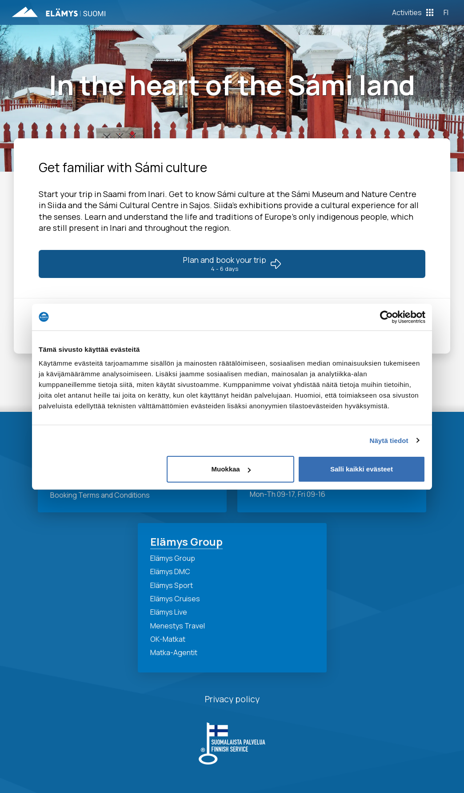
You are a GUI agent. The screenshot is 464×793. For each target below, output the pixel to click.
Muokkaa (231, 469)
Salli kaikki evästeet (361, 469)
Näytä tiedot (389, 440)
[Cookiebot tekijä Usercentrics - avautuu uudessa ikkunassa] (386, 317)
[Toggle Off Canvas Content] (413, 12)
